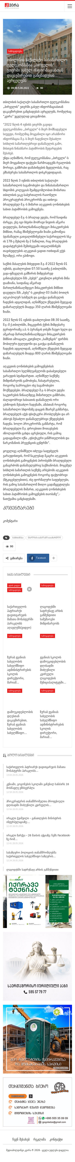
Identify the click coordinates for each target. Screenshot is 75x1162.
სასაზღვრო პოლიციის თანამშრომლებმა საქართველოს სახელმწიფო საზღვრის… (31, 855)
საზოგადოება (15, 51)
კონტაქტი (56, 1139)
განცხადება (17, 538)
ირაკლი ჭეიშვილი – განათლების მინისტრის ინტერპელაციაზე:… (33, 821)
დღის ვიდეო (14, 585)
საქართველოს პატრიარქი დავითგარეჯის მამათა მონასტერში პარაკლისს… (35, 770)
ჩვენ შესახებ (21, 1139)
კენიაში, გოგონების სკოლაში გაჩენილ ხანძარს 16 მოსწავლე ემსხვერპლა (37, 787)
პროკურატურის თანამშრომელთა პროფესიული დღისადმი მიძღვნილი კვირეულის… (35, 804)
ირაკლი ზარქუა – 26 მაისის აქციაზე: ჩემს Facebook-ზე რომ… (38, 839)
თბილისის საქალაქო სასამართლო (44, 538)
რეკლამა (39, 1139)
